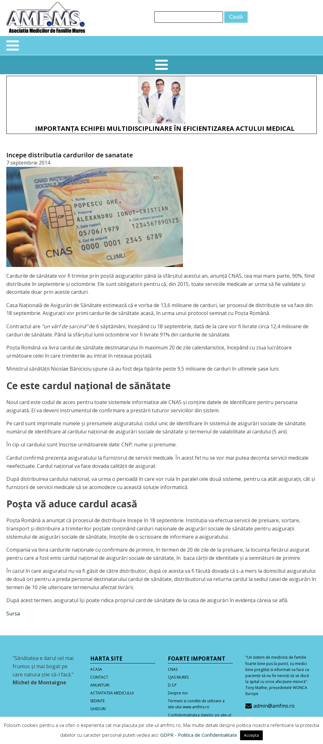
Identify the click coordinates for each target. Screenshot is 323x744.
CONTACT (99, 677)
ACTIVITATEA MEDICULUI (112, 693)
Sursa (13, 613)
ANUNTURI (99, 685)
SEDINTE (97, 701)
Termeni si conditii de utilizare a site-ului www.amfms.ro (196, 704)
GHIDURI (98, 708)
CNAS (173, 669)
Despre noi (178, 693)
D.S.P (172, 685)
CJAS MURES (178, 677)
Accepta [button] (251, 735)
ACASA (96, 669)
